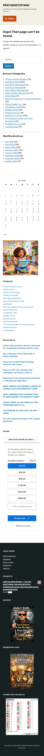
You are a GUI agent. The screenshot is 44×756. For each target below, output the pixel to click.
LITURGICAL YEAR (13, 107)
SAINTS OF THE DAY (14, 116)
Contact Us (7, 565)
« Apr (5, 234)
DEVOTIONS (10, 96)
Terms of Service (9, 556)
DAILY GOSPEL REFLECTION (17, 93)
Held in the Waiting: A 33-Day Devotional (23, 99)
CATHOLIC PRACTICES (15, 85)
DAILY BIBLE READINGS (15, 90)
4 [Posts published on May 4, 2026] (11, 196)
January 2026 (11, 153)
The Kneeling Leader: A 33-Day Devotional (19, 325)
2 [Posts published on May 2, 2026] (38, 190)
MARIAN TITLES (12, 110)
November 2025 (12, 158)
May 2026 (9, 142)
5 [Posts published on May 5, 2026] (16, 196)
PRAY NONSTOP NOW (16, 5)
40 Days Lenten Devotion (16, 79)
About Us (6, 569)
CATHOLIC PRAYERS (14, 88)
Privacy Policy (8, 562)
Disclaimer (7, 559)
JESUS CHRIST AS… (13, 104)
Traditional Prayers (13, 124)
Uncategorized (11, 127)
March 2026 (10, 147)
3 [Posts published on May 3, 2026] (5, 196)
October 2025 (11, 161)
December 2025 (12, 156)
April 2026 (9, 144)
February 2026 (11, 150)
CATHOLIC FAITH (12, 82)
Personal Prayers (12, 113)
